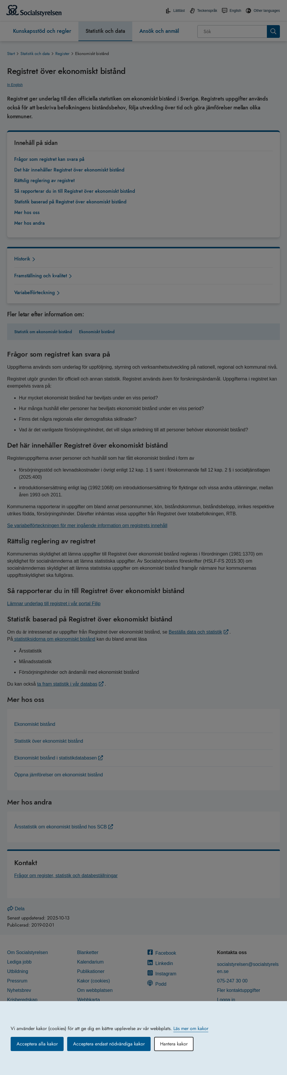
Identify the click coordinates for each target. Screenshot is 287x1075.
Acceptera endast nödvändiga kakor (109, 1043)
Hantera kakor (174, 1043)
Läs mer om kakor (190, 1028)
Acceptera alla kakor (37, 1043)
